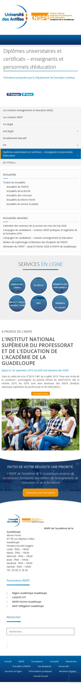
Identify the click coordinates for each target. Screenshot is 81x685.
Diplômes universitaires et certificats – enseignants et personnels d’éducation (38, 153)
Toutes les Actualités (14, 182)
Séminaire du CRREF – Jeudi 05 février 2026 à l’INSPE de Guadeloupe (39, 246)
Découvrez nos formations (40, 492)
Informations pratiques (40, 671)
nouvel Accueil (40, 676)
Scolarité (54, 661)
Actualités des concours (19, 195)
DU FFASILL (9, 162)
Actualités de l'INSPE (17, 186)
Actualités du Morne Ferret (20, 199)
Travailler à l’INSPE (21, 666)
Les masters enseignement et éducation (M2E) (28, 110)
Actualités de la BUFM (18, 191)
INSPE (21, 661)
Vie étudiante (44, 666)
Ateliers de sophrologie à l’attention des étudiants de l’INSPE (35, 242)
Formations (37, 661)
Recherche (71, 661)
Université (63, 666)
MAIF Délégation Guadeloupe (28, 606)
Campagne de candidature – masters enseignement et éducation (38, 237)
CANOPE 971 (19, 597)
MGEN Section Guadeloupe (26, 601)
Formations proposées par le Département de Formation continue (39, 77)
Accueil (7, 661)
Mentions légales (68, 671)
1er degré (8, 124)
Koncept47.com (54, 683)
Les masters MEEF (13, 117)
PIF (4, 145)
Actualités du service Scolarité (22, 204)
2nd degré (8, 131)
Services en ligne (13, 671)
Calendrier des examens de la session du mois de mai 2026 (35, 225)
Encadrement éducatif (14, 138)
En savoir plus (40, 393)
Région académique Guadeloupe (29, 593)
